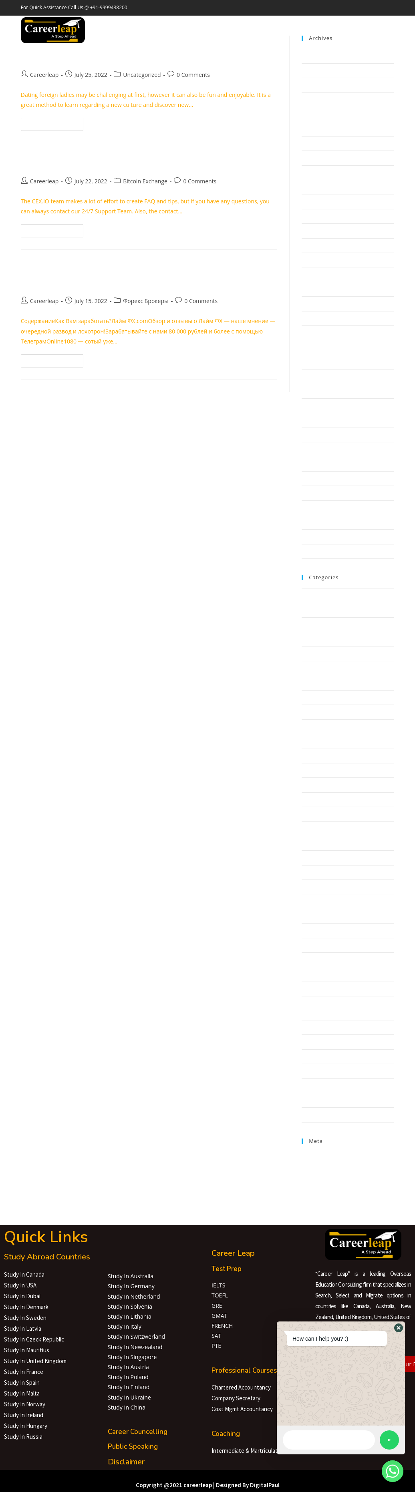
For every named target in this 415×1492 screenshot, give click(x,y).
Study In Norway (24, 1404)
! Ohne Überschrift (324, 595)
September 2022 (322, 201)
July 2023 (312, 56)
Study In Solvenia (130, 1306)
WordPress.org (320, 1184)
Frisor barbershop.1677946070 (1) (343, 872)
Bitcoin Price (317, 711)
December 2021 (321, 318)
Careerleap (44, 74)
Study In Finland (128, 1387)
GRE (217, 1305)
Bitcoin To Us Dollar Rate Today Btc (106, 162)
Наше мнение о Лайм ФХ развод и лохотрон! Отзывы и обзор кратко (134, 275)
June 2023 (314, 70)
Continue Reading (55, 122)
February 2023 (319, 129)
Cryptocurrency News (328, 799)
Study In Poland (128, 1377)
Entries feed (316, 1165)
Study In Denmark (26, 1307)
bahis (308, 653)
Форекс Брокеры (146, 301)
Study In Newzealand (135, 1347)
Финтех (311, 1085)
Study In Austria (128, 1367)
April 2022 (314, 274)
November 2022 (321, 172)
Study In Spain (22, 1382)
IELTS (218, 1285)
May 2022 (313, 259)
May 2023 (313, 84)
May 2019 (313, 551)
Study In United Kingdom (35, 1361)
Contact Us (328, 23)
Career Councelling (137, 1431)
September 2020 (322, 464)
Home (116, 23)
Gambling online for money (335, 886)
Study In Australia (130, 1276)
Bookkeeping (317, 741)
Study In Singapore (132, 1357)
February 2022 (319, 303)
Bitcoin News (317, 697)
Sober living (316, 1041)
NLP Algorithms (320, 959)
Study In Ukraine (129, 1397)
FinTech (311, 843)
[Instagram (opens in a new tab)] (380, 30)
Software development (329, 1056)
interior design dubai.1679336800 (342, 916)
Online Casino (318, 974)
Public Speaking (133, 1446)
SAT (216, 1335)
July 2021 (312, 376)
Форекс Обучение (324, 1114)
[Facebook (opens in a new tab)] (369, 30)
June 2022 (314, 245)
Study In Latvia (22, 1328)
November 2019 (321, 536)
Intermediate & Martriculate (246, 1450)
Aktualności (316, 624)
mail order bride (321, 945)
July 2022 (312, 230)
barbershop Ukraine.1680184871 (342, 668)
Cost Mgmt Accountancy (242, 1409)
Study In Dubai (22, 1296)
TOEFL (220, 1295)
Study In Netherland (134, 1296)
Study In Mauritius (26, 1350)
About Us (295, 23)
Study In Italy (124, 1326)
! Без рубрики (319, 610)
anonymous (316, 639)
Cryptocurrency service (329, 813)
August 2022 (317, 216)
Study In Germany (131, 1286)
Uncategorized (142, 74)
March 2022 (316, 289)
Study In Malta (22, 1393)
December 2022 (321, 157)
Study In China (126, 1407)
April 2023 (314, 99)
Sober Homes (318, 1027)
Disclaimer (126, 1461)
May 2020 (313, 507)
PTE (216, 1345)
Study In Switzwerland (136, 1336)
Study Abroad (153, 23)
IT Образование (322, 930)
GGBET (310, 901)
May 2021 (313, 405)
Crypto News (317, 784)
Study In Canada (24, 1274)
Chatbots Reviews (323, 770)
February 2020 (319, 522)
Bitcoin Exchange (145, 181)
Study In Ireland (23, 1415)
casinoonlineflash (323, 755)
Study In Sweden (25, 1317)
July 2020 (312, 492)
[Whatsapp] (392, 1471)
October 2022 (318, 187)
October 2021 (318, 347)
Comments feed (321, 1175)
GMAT (219, 1315)
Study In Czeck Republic (34, 1339)
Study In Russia (23, 1436)
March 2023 (316, 114)
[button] (398, 1327)
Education (314, 828)
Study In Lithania (129, 1316)
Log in (309, 1156)
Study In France (23, 1372)
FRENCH (222, 1325)
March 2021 (316, 434)
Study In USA (20, 1285)
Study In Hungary (25, 1426)
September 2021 (322, 361)
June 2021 (314, 391)
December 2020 (321, 449)
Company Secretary (236, 1398)
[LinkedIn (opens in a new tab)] (391, 30)
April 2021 (314, 420)
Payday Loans (318, 988)
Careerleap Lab (252, 23)
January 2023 (317, 143)
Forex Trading (318, 857)
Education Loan (201, 23)
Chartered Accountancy (241, 1387)
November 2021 (321, 332)
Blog (307, 726)
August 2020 (317, 478)
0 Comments (193, 74)
